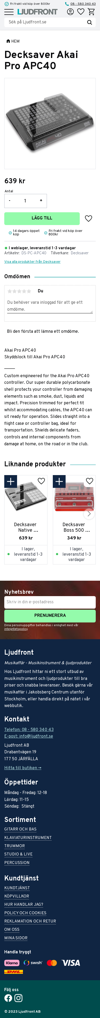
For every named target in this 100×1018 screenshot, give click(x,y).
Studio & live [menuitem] (18, 855)
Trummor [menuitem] (14, 846)
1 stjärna (9, 291)
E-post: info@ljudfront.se (28, 736)
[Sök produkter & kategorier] (46, 22)
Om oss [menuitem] (11, 930)
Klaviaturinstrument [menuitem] (28, 838)
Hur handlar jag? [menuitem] (23, 905)
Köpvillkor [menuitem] (16, 897)
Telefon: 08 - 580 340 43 (29, 730)
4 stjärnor (24, 291)
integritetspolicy (15, 629)
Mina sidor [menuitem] (15, 938)
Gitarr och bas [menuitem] (20, 830)
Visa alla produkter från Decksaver (32, 262)
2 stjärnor (14, 291)
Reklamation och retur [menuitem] (30, 922)
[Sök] (89, 22)
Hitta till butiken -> (22, 768)
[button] (9, 12)
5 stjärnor (28, 291)
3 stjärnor (19, 291)
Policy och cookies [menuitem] (25, 913)
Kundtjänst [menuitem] (17, 888)
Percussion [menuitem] (17, 863)
